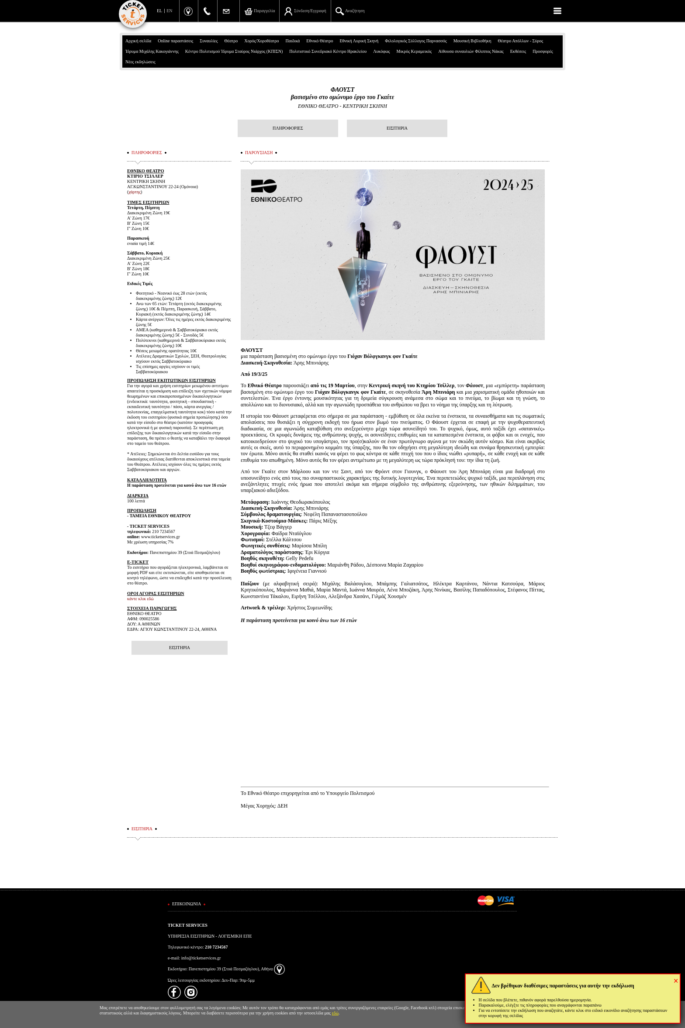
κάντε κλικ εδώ (140, 598)
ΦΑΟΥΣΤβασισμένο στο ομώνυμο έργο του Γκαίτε (342, 93)
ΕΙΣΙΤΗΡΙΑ (397, 128)
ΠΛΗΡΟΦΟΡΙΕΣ (288, 128)
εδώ (335, 1013)
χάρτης (134, 191)
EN (169, 10)
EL (159, 10)
